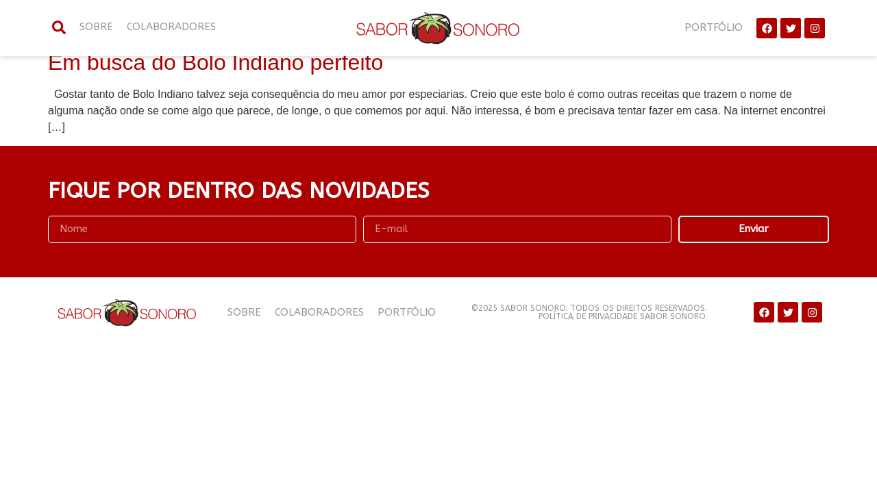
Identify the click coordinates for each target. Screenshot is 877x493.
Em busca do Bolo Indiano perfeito (215, 62)
